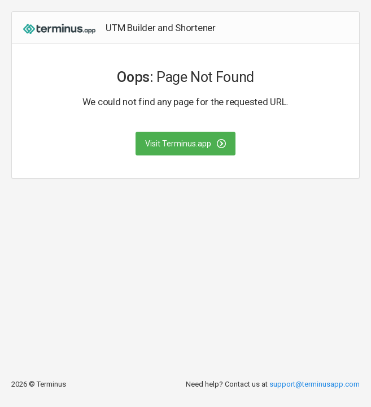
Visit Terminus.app (185, 143)
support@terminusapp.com (314, 384)
